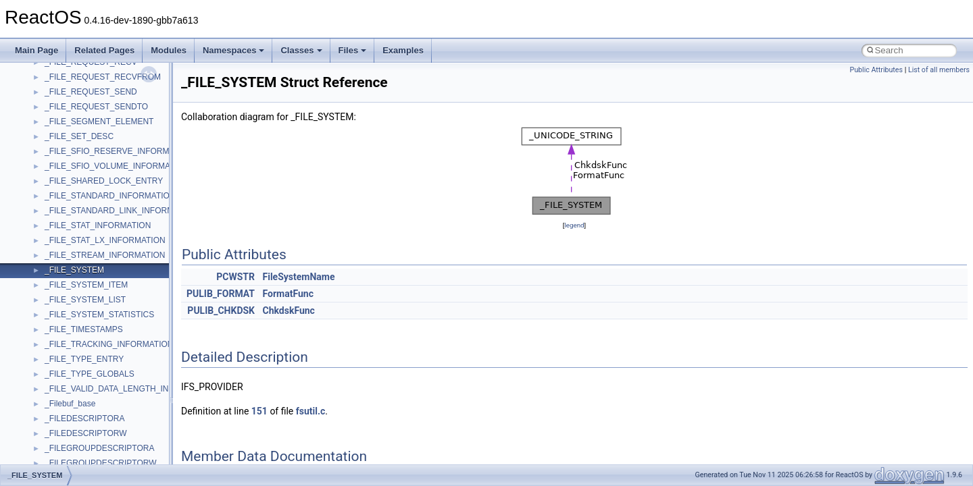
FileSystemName (299, 276)
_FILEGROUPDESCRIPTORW (101, 463)
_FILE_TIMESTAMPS (84, 329)
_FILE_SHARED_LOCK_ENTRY (104, 181)
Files (353, 50)
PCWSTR (235, 276)
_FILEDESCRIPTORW (86, 433)
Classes (301, 50)
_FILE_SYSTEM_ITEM (86, 285)
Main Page (36, 50)
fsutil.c (311, 411)
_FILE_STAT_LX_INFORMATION (105, 240)
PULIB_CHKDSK (221, 310)
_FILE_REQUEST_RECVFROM (103, 77)
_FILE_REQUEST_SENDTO (96, 106)
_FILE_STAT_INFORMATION (98, 225)
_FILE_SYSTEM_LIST (85, 299)
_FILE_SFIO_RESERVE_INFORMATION (119, 151)
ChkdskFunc (289, 310)
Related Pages (104, 50)
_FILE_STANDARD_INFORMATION (110, 195)
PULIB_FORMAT (220, 293)
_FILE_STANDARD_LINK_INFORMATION (121, 210)
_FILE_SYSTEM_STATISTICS (99, 314)
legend (574, 225)
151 (259, 411)
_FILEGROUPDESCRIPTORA (99, 448)
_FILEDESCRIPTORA (84, 418)
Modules (168, 50)
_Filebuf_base (70, 403)
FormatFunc (288, 293)
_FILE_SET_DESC (79, 136)
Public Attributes (876, 69)
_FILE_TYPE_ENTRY (84, 359)
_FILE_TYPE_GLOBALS (89, 374)
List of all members (939, 69)
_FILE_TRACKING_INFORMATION (109, 344)
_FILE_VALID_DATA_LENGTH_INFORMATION (131, 389)
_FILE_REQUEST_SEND (91, 92)
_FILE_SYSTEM (74, 270)
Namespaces (234, 50)
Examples (403, 50)
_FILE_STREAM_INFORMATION (105, 255)
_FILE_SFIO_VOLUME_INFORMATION (117, 166)
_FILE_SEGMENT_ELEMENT (99, 121)
